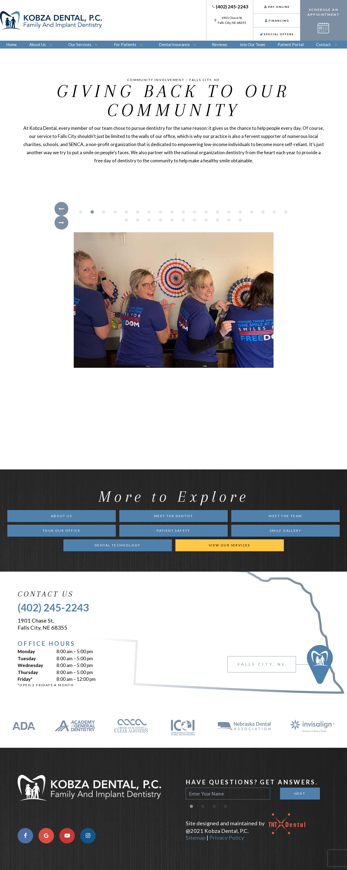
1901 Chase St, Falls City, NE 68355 (43, 624)
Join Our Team (252, 44)
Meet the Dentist (173, 516)
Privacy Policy (226, 837)
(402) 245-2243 (229, 7)
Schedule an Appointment (323, 20)
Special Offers (276, 34)
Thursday (28, 672)
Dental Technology (117, 545)
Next (300, 793)
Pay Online (277, 7)
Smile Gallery (285, 531)
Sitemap (195, 837)
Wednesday (30, 665)
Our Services (84, 44)
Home (11, 44)
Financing (276, 21)
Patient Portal (291, 44)
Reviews (219, 44)
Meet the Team (285, 516)
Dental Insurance (179, 44)
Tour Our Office (62, 531)
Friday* (25, 679)
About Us (42, 44)
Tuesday (27, 658)
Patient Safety (173, 531)
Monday (26, 651)
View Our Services (229, 545)
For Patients (130, 44)
